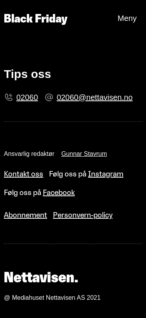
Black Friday (35, 18)
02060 (27, 97)
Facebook (59, 192)
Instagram (105, 173)
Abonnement (25, 214)
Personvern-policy (83, 214)
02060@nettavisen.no (95, 97)
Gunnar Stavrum (84, 153)
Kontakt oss (23, 173)
